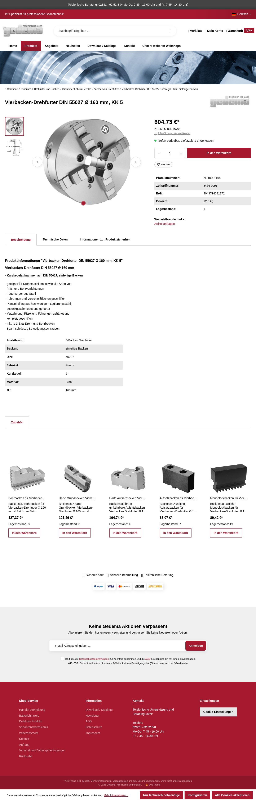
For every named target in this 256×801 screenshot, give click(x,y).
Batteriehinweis (29, 715)
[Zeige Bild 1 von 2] (83, 203)
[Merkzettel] (195, 31)
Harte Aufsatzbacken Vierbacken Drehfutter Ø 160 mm (128, 498)
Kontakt (24, 739)
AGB (147, 658)
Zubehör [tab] (17, 422)
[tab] (21, 240)
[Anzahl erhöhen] (181, 153)
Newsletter (92, 715)
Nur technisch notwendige (161, 795)
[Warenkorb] (239, 31)
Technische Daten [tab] (55, 239)
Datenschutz (93, 727)
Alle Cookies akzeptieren (232, 795)
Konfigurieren (197, 795)
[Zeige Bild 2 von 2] (89, 203)
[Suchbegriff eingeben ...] (115, 31)
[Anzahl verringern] (158, 153)
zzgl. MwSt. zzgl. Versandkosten (172, 133)
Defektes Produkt (30, 721)
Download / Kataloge (98, 709)
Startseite (11, 89)
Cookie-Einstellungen (218, 712)
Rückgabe (25, 756)
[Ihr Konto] (214, 31)
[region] (74, 162)
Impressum (92, 733)
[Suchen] (170, 30)
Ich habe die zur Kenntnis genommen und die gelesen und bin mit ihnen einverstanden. (130, 658)
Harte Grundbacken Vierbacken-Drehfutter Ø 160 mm (77, 498)
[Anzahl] (170, 153)
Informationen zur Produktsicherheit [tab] (105, 239)
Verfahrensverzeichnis (33, 727)
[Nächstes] (136, 162)
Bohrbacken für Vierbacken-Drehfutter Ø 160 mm (27, 498)
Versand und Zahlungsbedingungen (42, 750)
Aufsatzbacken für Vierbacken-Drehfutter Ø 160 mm (178, 498)
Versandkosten (120, 781)
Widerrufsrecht (28, 733)
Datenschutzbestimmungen (94, 658)
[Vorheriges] (37, 162)
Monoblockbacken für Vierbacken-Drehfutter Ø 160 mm (229, 498)
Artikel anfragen (164, 223)
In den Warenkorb (219, 153)
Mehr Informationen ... (116, 795)
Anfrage (24, 744)
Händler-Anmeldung (32, 709)
